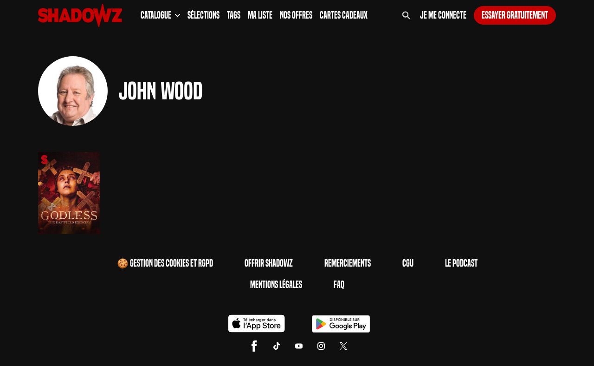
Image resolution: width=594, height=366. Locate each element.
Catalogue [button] (160, 15)
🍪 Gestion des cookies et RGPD (165, 263)
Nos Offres (296, 15)
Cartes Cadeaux (344, 15)
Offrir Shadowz (269, 263)
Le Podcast (461, 263)
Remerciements (347, 263)
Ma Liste (260, 15)
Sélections (203, 15)
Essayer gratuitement (515, 15)
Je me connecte (443, 15)
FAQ (339, 284)
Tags (233, 15)
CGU (407, 263)
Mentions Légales (276, 284)
